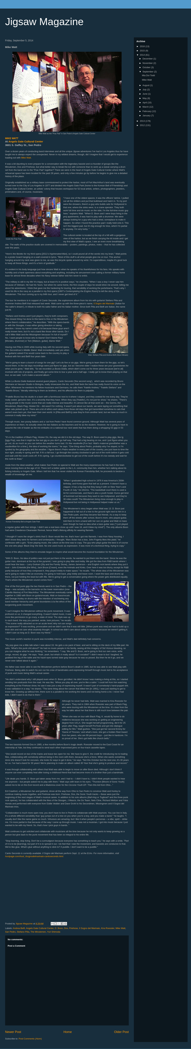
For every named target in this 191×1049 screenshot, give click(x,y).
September (148, 71)
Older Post (121, 1032)
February (147, 111)
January (147, 115)
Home (67, 1032)
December (148, 58)
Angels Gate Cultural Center (26, 141)
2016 (142, 46)
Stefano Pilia (23, 932)
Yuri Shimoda (53, 932)
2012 (142, 125)
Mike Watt (26, 157)
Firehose (73, 928)
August (146, 85)
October (147, 67)
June (145, 94)
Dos (66, 928)
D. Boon (59, 928)
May (145, 98)
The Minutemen (38, 932)
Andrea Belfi (19, 928)
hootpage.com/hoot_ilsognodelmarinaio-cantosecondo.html (34, 856)
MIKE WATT (11, 138)
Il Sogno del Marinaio (104, 303)
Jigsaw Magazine (44, 21)
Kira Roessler (107, 928)
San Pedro (10, 932)
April (145, 102)
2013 (142, 121)
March (146, 107)
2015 (142, 50)
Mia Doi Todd (148, 75)
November (148, 63)
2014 (142, 55)
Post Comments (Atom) (30, 1038)
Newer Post (13, 1032)
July (145, 89)
